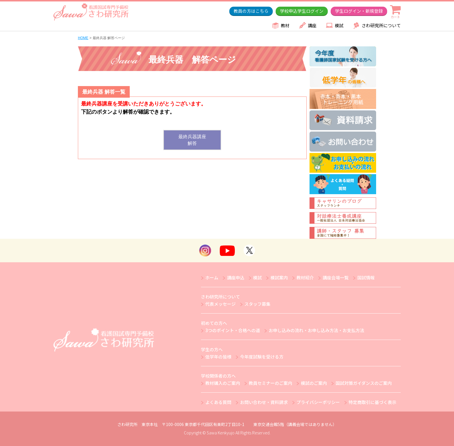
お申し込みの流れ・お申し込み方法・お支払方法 (316, 330)
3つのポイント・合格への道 (232, 330)
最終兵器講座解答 (192, 140)
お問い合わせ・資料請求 (264, 402)
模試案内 (279, 277)
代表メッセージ (220, 304)
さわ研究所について (381, 25)
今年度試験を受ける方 (261, 357)
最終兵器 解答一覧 (103, 92)
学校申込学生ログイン (301, 11)
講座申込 (235, 277)
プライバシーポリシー (318, 402)
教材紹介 (305, 277)
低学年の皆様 (218, 357)
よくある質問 (218, 402)
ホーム (211, 277)
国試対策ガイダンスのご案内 (364, 383)
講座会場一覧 (336, 277)
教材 (285, 25)
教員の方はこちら (251, 11)
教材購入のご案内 (222, 383)
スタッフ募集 (257, 304)
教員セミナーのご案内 (270, 383)
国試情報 (366, 277)
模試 (339, 25)
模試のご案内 (314, 383)
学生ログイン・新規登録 (359, 11)
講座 (312, 25)
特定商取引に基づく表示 (372, 402)
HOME (83, 38)
